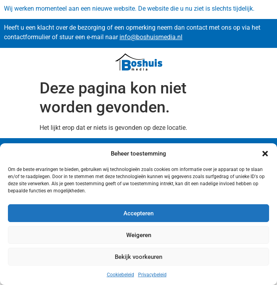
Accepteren (138, 213)
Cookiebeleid (120, 274)
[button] (265, 154)
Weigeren (138, 235)
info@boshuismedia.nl (151, 37)
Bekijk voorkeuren (138, 256)
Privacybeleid (152, 274)
